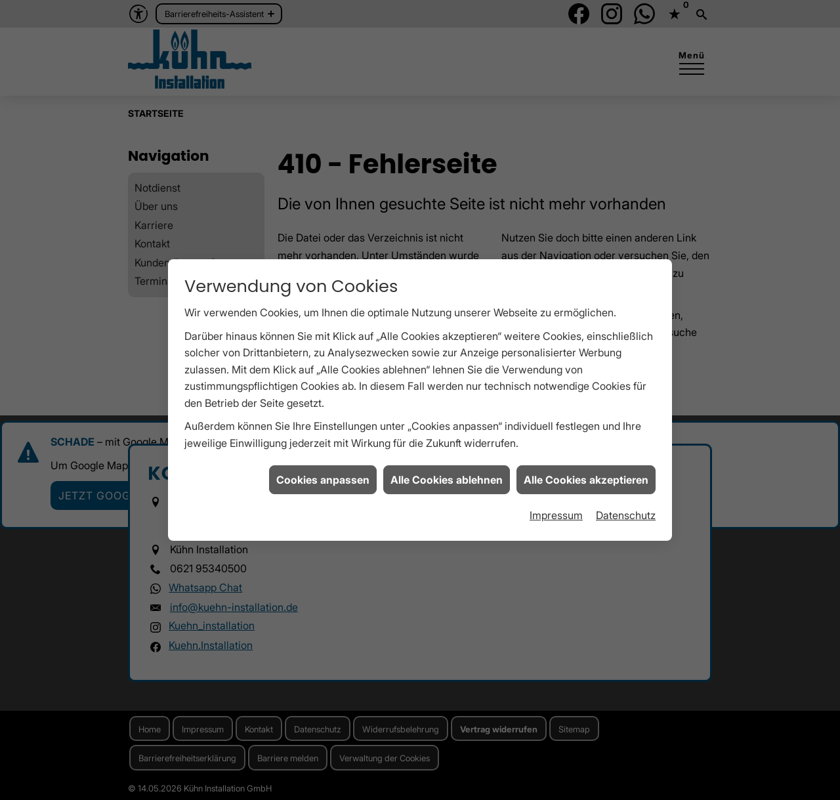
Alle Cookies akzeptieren (586, 453)
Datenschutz (626, 488)
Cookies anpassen (322, 453)
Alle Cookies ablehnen (446, 453)
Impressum (556, 488)
